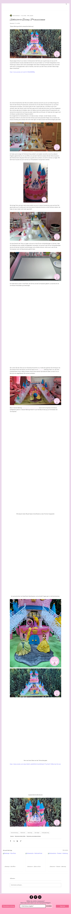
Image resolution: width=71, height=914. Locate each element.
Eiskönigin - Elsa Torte (10, 866)
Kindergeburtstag (45, 832)
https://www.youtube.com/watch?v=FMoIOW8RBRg (22, 72)
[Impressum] (62, 906)
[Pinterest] (35, 897)
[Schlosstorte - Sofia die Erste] (36, 858)
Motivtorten (23, 832)
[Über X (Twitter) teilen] (14, 841)
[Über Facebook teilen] (10, 841)
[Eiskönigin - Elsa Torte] (13, 858)
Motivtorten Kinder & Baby (20, 836)
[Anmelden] (49, 906)
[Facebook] (31, 897)
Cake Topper (36, 832)
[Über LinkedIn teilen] (17, 841)
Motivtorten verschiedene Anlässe (34, 836)
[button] (66, 4)
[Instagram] (39, 897)
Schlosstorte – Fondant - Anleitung (58, 866)
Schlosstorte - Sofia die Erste (34, 866)
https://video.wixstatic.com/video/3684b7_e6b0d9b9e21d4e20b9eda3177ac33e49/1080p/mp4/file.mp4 (35, 764)
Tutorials (12, 836)
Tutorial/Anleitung (14, 832)
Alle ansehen (65, 850)
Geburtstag (30, 832)
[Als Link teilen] (20, 841)
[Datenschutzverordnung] (8, 906)
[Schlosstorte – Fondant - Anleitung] (58, 858)
